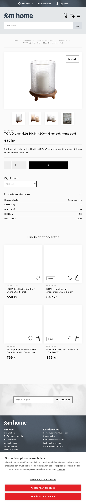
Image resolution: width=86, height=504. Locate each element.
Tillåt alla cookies (43, 496)
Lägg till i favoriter (37, 277)
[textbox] (20, 184)
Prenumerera (63, 400)
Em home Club (10, 446)
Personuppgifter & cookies (55, 433)
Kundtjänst (25, 3)
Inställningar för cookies (43, 479)
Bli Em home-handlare (14, 436)
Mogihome (9, 131)
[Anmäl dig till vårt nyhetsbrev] (33, 399)
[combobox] (20, 184)
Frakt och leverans (52, 443)
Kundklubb (44, 3)
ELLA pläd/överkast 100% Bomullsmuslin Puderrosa (21, 351)
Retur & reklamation (53, 446)
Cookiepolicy (49, 436)
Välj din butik (11, 178)
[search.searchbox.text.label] (39, 25)
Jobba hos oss (10, 443)
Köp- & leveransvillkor (53, 439)
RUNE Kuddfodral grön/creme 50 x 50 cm (59, 290)
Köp (77, 277)
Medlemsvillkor (11, 449)
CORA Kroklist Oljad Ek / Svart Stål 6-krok (21, 290)
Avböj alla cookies (43, 488)
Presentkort (10, 439)
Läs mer (61, 469)
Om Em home (10, 433)
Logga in (62, 3)
